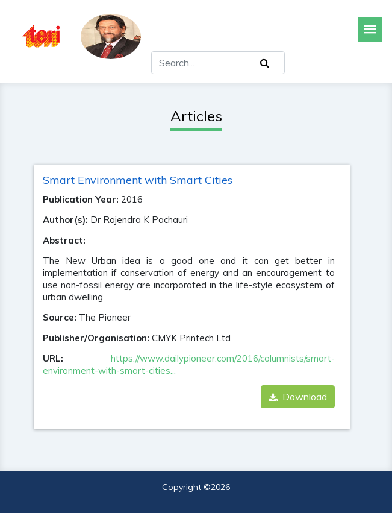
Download (298, 397)
